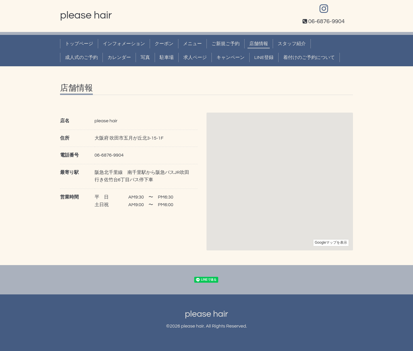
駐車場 (167, 57)
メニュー (192, 43)
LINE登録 (264, 57)
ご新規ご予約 (225, 43)
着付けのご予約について (309, 57)
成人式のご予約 (81, 57)
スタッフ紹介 (292, 43)
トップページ (79, 43)
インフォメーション (124, 43)
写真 (145, 57)
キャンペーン (230, 57)
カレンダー (119, 57)
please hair (86, 15)
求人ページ (195, 57)
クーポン (164, 43)
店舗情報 (258, 43)
